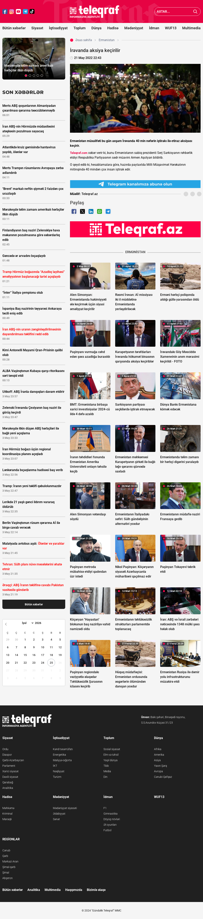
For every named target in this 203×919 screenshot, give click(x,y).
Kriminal (7, 813)
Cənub (6, 850)
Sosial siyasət (111, 749)
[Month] (27, 623)
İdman (154, 28)
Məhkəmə (8, 808)
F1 (105, 808)
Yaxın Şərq (160, 765)
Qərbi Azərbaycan (13, 760)
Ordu (5, 749)
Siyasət (37, 28)
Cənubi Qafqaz (163, 776)
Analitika (7, 787)
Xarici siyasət (10, 771)
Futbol (107, 830)
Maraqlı (7, 819)
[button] (26, 75)
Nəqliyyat (58, 771)
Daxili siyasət (10, 776)
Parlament (8, 765)
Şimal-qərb (8, 867)
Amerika (159, 754)
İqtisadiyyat (58, 28)
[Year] (40, 623)
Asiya (157, 760)
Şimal (5, 872)
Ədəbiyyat (59, 813)
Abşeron (7, 878)
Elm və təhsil (111, 754)
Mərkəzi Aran (10, 861)
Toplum (80, 28)
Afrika (157, 749)
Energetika (59, 754)
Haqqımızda (73, 890)
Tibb (106, 765)
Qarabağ (7, 782)
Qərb (5, 855)
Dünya (96, 28)
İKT (55, 765)
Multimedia (191, 28)
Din (105, 776)
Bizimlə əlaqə (96, 890)
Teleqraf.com (78, 153)
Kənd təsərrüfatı (63, 749)
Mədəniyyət (133, 28)
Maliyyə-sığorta (62, 760)
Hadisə (113, 28)
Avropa (158, 771)
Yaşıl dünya (110, 760)
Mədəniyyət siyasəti (65, 808)
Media (107, 771)
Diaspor (7, 754)
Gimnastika (110, 813)
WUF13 (170, 28)
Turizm (57, 776)
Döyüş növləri (111, 819)
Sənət (56, 819)
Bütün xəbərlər (14, 28)
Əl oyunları (110, 824)
